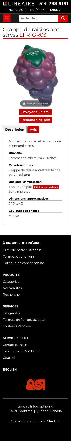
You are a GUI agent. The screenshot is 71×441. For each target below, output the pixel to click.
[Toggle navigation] (6, 18)
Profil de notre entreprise (22, 250)
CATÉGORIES (39, 10)
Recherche (11, 294)
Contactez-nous (15, 345)
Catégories (11, 281)
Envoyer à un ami (35, 112)
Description (14, 129)
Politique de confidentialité (23, 263)
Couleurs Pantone (17, 326)
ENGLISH (56, 10)
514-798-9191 (53, 3)
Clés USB (54, 421)
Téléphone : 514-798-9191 (22, 351)
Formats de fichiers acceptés (24, 320)
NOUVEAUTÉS (18, 10)
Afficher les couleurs (46, 187)
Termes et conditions (18, 256)
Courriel (9, 358)
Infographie (11, 313)
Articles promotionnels (27, 421)
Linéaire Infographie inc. (35, 406)
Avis (33, 129)
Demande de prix (35, 120)
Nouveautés (12, 288)
